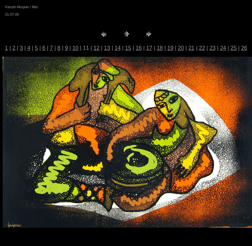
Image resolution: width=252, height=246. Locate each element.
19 (170, 48)
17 (149, 48)
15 (128, 48)
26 (244, 48)
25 (233, 48)
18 (160, 48)
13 (107, 48)
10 (75, 48)
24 (223, 48)
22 (202, 48)
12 (96, 48)
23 (213, 48)
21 (191, 48)
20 (181, 48)
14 (118, 48)
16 (139, 48)
